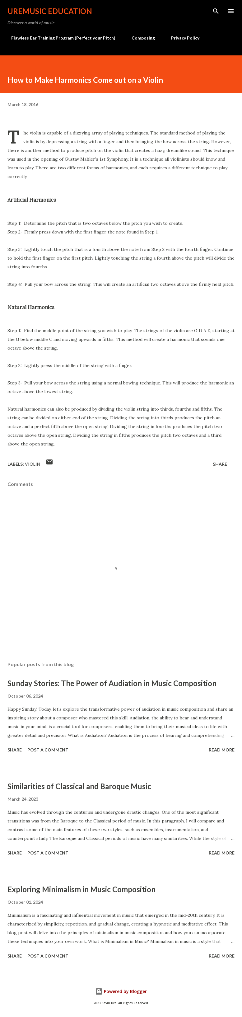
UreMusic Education (49, 11)
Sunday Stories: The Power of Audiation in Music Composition (111, 683)
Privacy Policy (181, 37)
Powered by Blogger (121, 991)
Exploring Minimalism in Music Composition (81, 889)
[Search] (216, 11)
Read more (222, 749)
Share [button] (220, 464)
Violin (32, 464)
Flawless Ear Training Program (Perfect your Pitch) (59, 37)
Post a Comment (47, 749)
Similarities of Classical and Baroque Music (79, 786)
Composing (139, 37)
